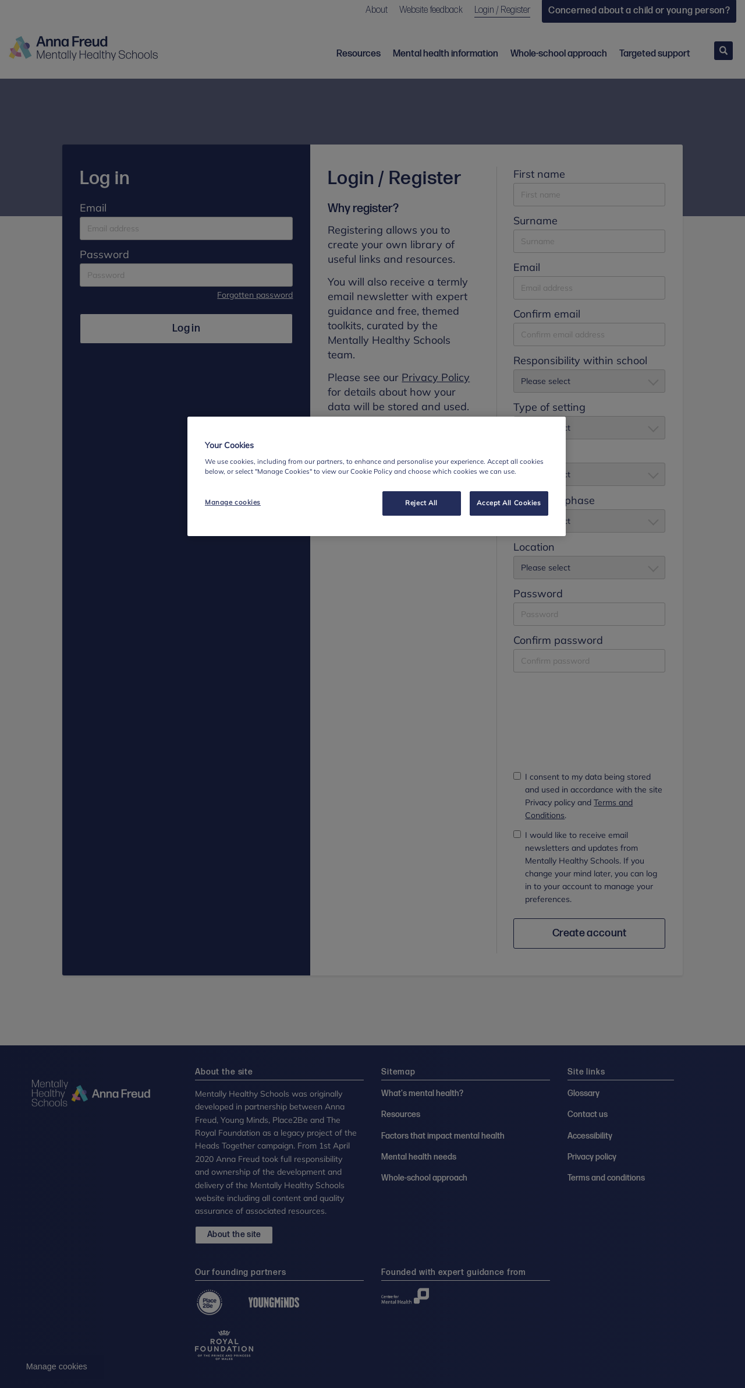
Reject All (421, 503)
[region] (376, 477)
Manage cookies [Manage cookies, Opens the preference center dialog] (233, 502)
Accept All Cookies (509, 503)
